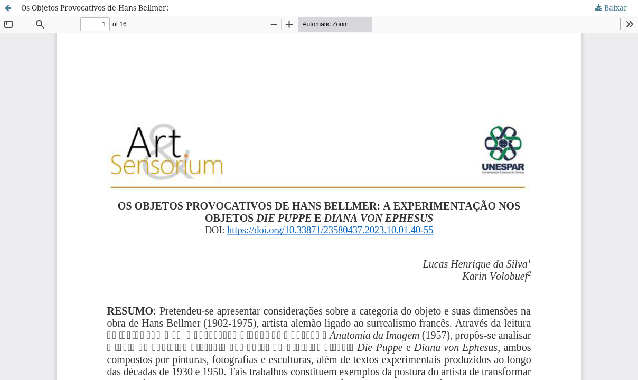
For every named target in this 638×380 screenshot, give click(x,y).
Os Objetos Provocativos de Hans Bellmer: (94, 8)
